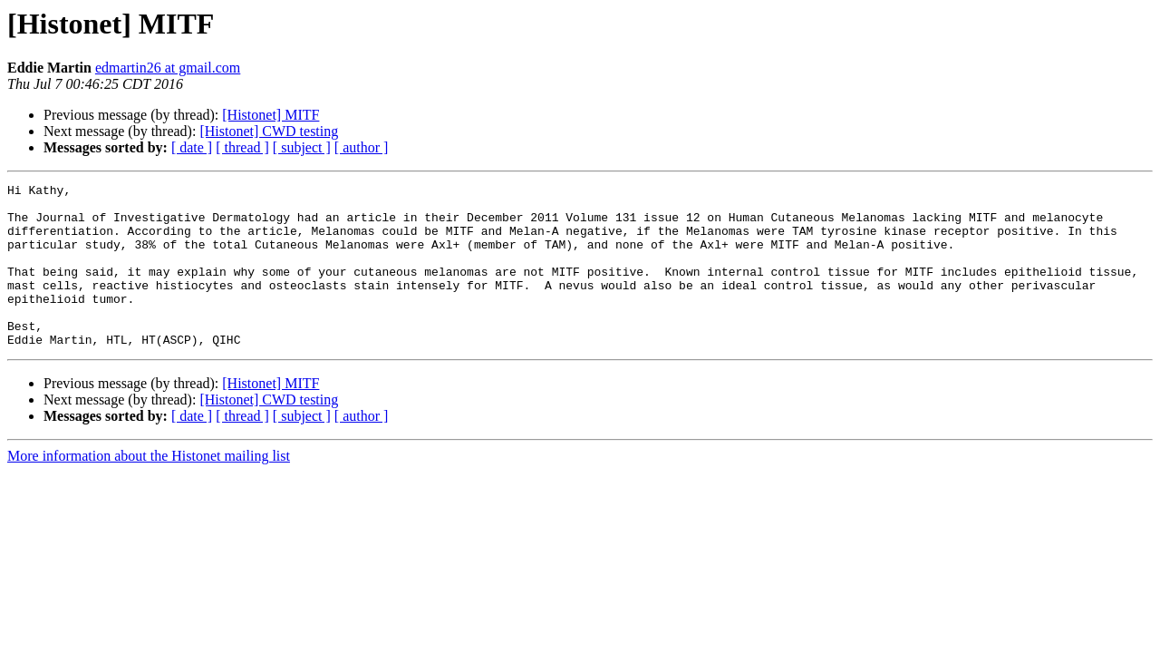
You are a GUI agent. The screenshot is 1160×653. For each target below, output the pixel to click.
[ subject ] (302, 147)
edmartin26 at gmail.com (167, 67)
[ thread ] (242, 147)
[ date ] (191, 147)
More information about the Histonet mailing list (148, 488)
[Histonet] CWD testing (268, 131)
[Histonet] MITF (270, 114)
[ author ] (361, 147)
